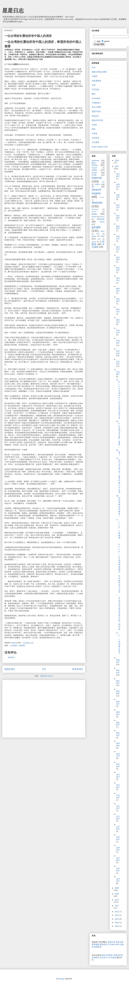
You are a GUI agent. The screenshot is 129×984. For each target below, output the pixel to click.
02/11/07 (118, 196)
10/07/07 (118, 755)
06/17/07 (118, 310)
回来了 (118, 452)
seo (102, 236)
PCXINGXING (113, 944)
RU (93, 187)
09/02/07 (118, 703)
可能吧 (94, 76)
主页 (44, 669)
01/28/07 (118, 175)
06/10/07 (118, 300)
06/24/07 (118, 321)
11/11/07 (118, 807)
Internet (97, 177)
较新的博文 (9, 669)
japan (102, 231)
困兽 (93, 94)
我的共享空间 (97, 120)
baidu (94, 214)
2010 (117, 900)
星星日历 (111, 942)
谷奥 (93, 85)
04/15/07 (118, 248)
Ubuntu (102, 197)
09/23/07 (118, 734)
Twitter (94, 125)
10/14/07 (118, 765)
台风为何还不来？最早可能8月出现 (118, 475)
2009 (117, 894)
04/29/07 (118, 258)
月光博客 (95, 142)
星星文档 (119, 942)
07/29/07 (118, 373)
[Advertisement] (25, 708)
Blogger (62, 979)
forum (102, 222)
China (95, 165)
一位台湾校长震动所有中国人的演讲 (118, 612)
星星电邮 (95, 944)
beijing (94, 217)
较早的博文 (77, 669)
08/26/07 (118, 692)
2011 (117, 906)
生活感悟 (13, 646)
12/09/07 (118, 849)
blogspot (95, 116)
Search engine (96, 191)
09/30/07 (118, 744)
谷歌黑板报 (96, 81)
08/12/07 (118, 671)
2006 (117, 160)
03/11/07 (118, 206)
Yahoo (94, 212)
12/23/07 (118, 869)
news (94, 236)
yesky (94, 242)
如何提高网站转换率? (118, 506)
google (96, 227)
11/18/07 (118, 817)
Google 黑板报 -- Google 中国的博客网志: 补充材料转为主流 (118, 556)
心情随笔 (21, 646)
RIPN (97, 184)
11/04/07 (118, 796)
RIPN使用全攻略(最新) (118, 434)
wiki (99, 239)
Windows (95, 209)
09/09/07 (118, 713)
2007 (117, 166)
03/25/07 (118, 227)
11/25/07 (118, 828)
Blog (93, 163)
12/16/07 (118, 859)
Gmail (94, 173)
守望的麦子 (96, 103)
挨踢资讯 (97, 947)
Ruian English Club (100, 147)
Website (97, 202)
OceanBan (96, 98)
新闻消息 (103, 944)
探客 (93, 129)
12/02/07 (118, 838)
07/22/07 (118, 363)
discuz (102, 217)
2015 (117, 919)
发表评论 (11, 657)
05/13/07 (118, 269)
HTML (94, 175)
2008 (117, 888)
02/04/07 (118, 185)
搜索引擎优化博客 (99, 72)
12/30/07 (118, 880)
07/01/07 (118, 331)
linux (98, 234)
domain (100, 219)
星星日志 (13, 11)
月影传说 (95, 138)
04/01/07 (118, 237)
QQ (103, 182)
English (94, 168)
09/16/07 (118, 724)
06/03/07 (118, 290)
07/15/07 (118, 352)
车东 (93, 67)
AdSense (95, 160)
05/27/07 (118, 279)
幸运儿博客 (96, 107)
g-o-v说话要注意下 (118, 643)
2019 (117, 922)
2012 (117, 911)
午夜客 (94, 133)
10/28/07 (118, 786)
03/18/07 (118, 217)
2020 (117, 926)
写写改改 (95, 89)
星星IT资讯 (96, 111)
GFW (94, 170)
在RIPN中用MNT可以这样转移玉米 (118, 399)
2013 (117, 915)
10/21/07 (118, 776)
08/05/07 (118, 661)
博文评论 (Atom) (46, 676)
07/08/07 (118, 342)
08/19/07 (118, 682)
